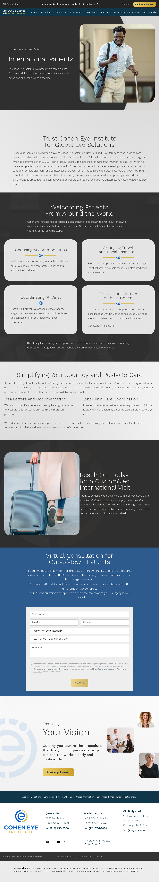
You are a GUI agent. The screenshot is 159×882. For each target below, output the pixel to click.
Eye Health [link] (75, 12)
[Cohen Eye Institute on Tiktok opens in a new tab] (64, 842)
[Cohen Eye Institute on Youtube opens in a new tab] (58, 842)
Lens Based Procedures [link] (126, 12)
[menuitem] (34, 12)
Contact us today (104, 500)
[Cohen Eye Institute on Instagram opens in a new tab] (47, 842)
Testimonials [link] (149, 12)
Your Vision (75, 729)
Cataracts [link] (61, 12)
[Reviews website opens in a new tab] (61, 821)
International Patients (31, 49)
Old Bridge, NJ (89, 4)
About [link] (34, 12)
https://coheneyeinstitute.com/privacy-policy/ (51, 669)
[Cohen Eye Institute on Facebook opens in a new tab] (53, 842)
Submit (79, 683)
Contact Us (12, 4)
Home (12, 49)
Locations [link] (46, 12)
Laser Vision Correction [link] (98, 12)
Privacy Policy (84, 857)
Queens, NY (46, 4)
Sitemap (98, 857)
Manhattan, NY (67, 4)
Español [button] (127, 4)
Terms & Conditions (66, 857)
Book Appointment (144, 4)
